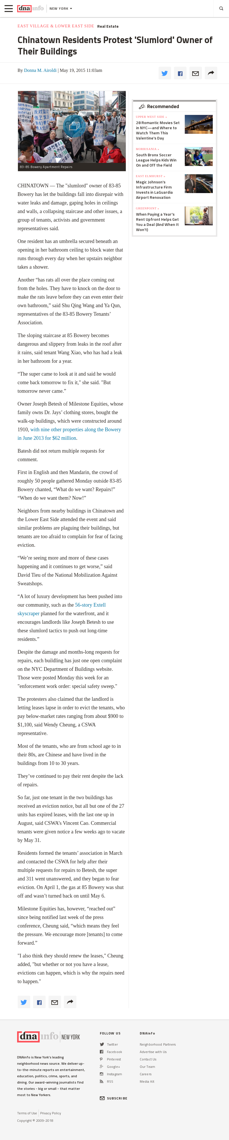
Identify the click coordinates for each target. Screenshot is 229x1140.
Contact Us (148, 1059)
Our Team (147, 1066)
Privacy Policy (50, 1113)
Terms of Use (27, 1113)
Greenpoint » (147, 208)
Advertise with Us (153, 1051)
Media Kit (147, 1081)
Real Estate (108, 26)
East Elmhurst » (151, 176)
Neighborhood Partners (158, 1044)
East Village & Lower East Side (56, 26)
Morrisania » (147, 149)
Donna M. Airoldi (40, 70)
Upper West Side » (151, 116)
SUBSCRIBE (113, 1098)
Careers (145, 1074)
